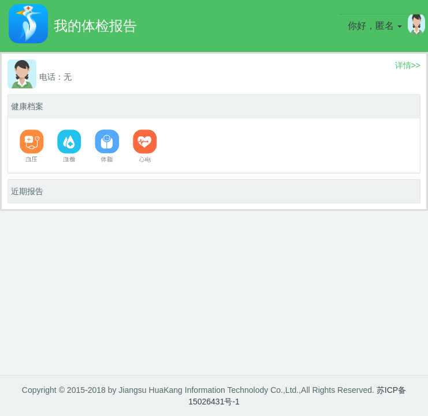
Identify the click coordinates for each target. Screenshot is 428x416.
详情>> (407, 65)
